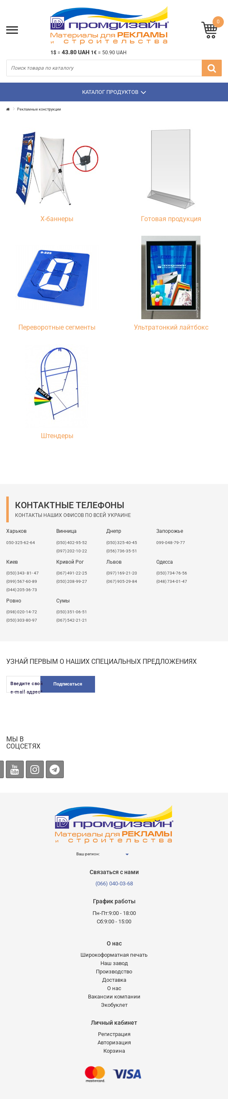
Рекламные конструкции (39, 109)
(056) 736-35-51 (121, 551)
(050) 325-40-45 (121, 542)
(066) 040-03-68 (114, 883)
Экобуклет (114, 1005)
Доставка (114, 980)
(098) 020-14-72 (21, 612)
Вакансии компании (114, 996)
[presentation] (158, 700)
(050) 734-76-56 (171, 573)
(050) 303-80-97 (21, 620)
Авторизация (114, 1042)
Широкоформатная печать (114, 955)
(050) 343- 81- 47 (22, 573)
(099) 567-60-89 (21, 581)
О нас (114, 988)
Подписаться (67, 684)
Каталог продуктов (114, 92)
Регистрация (114, 1034)
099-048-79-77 (170, 542)
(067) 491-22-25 (71, 573)
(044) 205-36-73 (21, 589)
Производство (114, 971)
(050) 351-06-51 (71, 612)
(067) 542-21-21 (71, 620)
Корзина (114, 1051)
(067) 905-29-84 (121, 581)
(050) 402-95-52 (71, 542)
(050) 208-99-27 (71, 581)
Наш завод (114, 963)
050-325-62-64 (20, 542)
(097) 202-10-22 (71, 551)
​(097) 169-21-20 (121, 573)
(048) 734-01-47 (171, 581)
